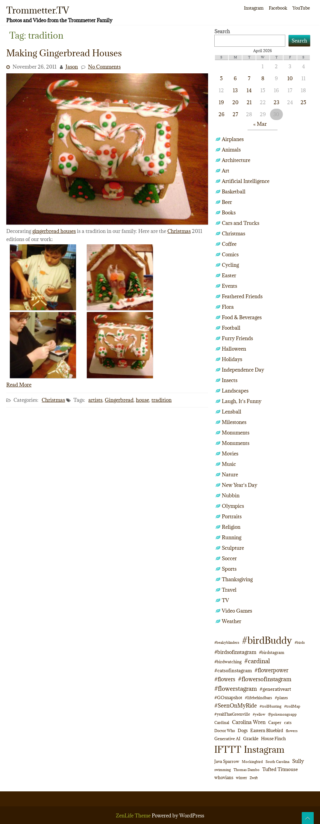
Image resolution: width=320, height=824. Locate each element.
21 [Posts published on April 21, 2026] (249, 102)
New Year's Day (239, 485)
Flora (228, 307)
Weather (231, 621)
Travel (229, 590)
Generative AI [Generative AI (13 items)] (227, 738)
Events (229, 286)
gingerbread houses (54, 231)
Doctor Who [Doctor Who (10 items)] (224, 730)
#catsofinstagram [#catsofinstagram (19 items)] (233, 670)
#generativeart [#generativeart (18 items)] (275, 689)
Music (229, 464)
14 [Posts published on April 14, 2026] (249, 90)
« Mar (260, 124)
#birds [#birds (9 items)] (300, 642)
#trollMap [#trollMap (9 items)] (292, 706)
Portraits (232, 516)
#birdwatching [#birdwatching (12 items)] (228, 661)
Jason (72, 66)
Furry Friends (237, 338)
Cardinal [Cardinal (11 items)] (221, 722)
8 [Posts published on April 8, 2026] (262, 78)
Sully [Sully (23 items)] (298, 761)
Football (231, 328)
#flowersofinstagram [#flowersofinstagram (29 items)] (264, 679)
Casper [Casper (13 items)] (274, 722)
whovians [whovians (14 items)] (223, 777)
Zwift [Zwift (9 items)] (254, 777)
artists (95, 400)
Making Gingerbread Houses (64, 53)
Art (225, 170)
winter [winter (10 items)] (241, 777)
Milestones (234, 422)
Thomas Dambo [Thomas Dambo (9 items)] (246, 769)
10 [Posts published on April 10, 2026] (290, 78)
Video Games (237, 611)
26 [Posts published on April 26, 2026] (222, 114)
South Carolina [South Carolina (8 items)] (277, 762)
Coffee (229, 244)
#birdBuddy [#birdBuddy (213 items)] (267, 640)
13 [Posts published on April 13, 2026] (235, 90)
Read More (18, 384)
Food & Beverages (242, 317)
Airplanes (233, 139)
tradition (161, 400)
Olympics (233, 506)
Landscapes (235, 390)
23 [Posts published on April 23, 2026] (276, 102)
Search (222, 31)
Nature (230, 474)
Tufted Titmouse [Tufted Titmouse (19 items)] (280, 769)
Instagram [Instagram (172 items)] (264, 749)
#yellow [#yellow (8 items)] (259, 714)
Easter (229, 275)
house (142, 400)
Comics (230, 254)
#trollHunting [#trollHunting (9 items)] (270, 706)
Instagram (253, 8)
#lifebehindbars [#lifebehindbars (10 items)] (258, 697)
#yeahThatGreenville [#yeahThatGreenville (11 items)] (232, 714)
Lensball (231, 411)
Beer (227, 202)
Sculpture (233, 548)
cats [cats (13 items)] (288, 722)
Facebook (278, 8)
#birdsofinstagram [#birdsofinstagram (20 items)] (235, 652)
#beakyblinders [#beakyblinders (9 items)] (226, 642)
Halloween (234, 349)
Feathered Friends (242, 296)
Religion (231, 527)
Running (231, 537)
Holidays (232, 359)
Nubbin (230, 495)
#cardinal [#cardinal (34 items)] (257, 661)
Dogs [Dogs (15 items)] (243, 730)
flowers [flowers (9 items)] (292, 730)
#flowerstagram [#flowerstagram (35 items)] (235, 688)
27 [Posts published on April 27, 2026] (235, 114)
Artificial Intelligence (245, 181)
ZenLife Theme (134, 815)
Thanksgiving (237, 579)
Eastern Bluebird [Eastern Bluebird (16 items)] (266, 730)
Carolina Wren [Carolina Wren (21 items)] (249, 722)
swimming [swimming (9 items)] (222, 769)
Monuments (235, 432)
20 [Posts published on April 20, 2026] (235, 102)
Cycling (230, 265)
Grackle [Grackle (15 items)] (250, 738)
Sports (229, 569)
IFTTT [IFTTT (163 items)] (227, 749)
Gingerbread (119, 400)
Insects (229, 380)
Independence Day (243, 369)
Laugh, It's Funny (241, 401)
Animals (231, 149)
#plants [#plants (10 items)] (281, 697)
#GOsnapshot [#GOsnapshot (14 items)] (228, 697)
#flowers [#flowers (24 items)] (224, 679)
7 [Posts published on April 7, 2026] (249, 78)
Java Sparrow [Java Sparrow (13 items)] (226, 761)
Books (229, 212)
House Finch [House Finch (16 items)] (273, 738)
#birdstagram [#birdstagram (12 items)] (271, 652)
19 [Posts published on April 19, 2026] (221, 102)
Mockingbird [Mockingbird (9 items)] (252, 761)
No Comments (104, 66)
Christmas (179, 231)
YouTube (301, 8)
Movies (230, 453)
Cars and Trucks (240, 223)
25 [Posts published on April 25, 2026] (303, 102)
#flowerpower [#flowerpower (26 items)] (271, 670)
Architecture (236, 160)
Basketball (233, 191)
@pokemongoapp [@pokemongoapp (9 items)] (282, 714)
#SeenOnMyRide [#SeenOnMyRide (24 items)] (235, 705)
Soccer (229, 558)
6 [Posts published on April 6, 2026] (235, 78)
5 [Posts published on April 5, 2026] (221, 78)
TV (225, 600)
